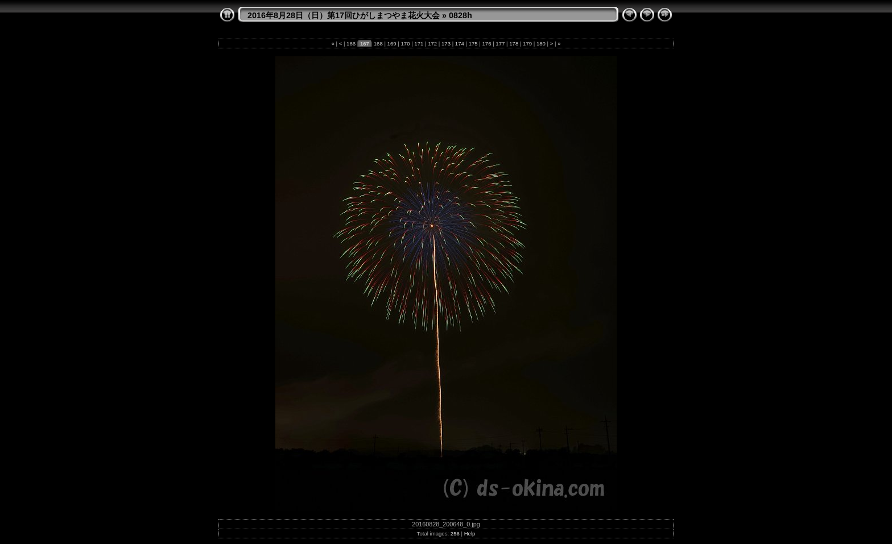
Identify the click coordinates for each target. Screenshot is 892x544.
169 (392, 43)
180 (541, 43)
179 (527, 43)
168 (378, 43)
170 (405, 43)
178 (514, 43)
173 (446, 43)
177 (500, 43)
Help (470, 533)
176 (487, 43)
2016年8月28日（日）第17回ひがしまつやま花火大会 (343, 15)
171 (419, 43)
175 (473, 43)
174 (459, 43)
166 (351, 43)
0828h (460, 15)
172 (432, 43)
